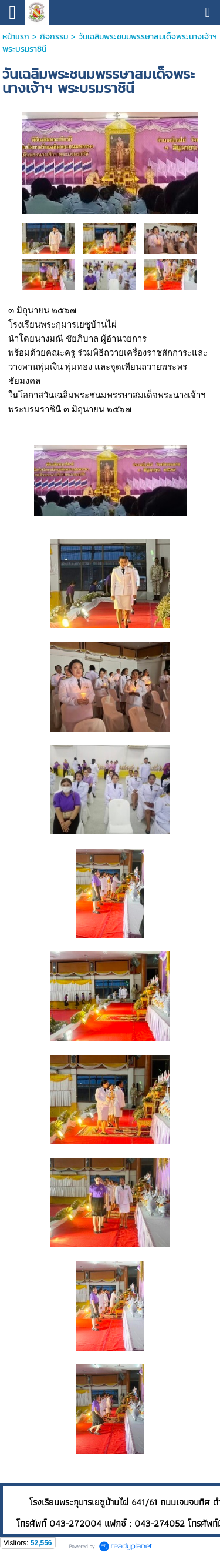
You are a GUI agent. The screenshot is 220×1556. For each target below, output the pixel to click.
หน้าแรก (15, 37)
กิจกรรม (54, 37)
